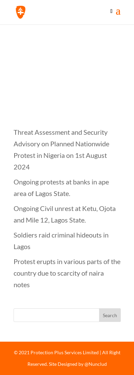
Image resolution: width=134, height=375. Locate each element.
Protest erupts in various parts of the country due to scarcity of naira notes (67, 273)
